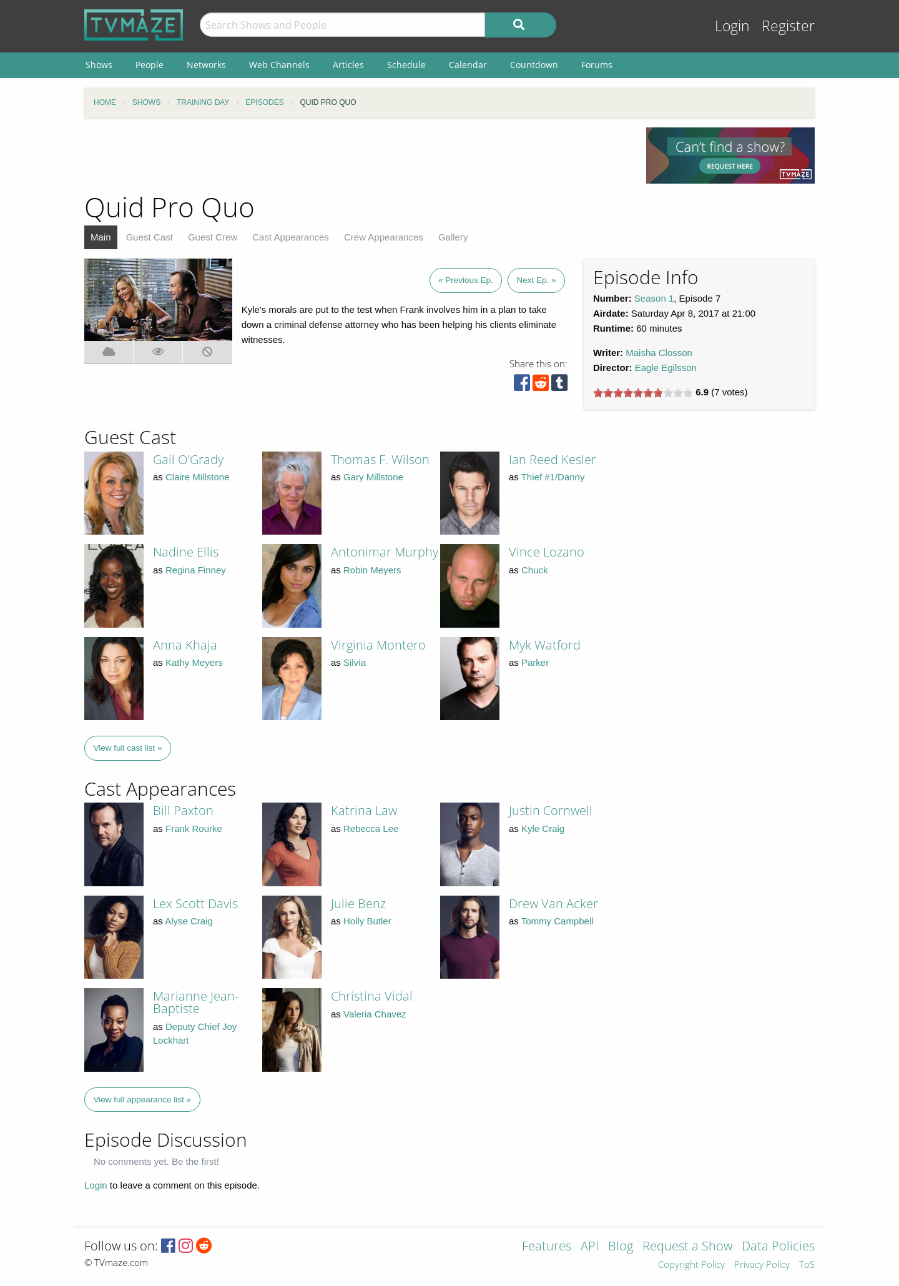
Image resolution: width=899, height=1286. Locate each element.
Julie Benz (358, 903)
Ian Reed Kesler (552, 459)
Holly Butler (367, 921)
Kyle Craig (542, 828)
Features (546, 1247)
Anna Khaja (185, 644)
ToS (807, 1265)
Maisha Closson (659, 352)
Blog (620, 1247)
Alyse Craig (189, 921)
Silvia (354, 662)
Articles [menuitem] (348, 65)
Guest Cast (149, 237)
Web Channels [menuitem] (279, 65)
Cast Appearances (290, 237)
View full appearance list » (143, 1099)
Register (788, 26)
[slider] (643, 393)
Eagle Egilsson (666, 367)
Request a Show (687, 1247)
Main (101, 237)
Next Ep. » (536, 280)
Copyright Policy (691, 1265)
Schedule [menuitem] (406, 65)
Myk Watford (545, 644)
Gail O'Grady (188, 459)
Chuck (534, 570)
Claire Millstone (197, 477)
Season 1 (654, 298)
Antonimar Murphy (384, 551)
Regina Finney (195, 570)
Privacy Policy (762, 1265)
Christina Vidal (372, 995)
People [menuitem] (149, 65)
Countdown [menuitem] (534, 65)
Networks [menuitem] (206, 65)
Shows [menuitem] (99, 65)
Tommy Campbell (557, 921)
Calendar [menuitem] (468, 65)
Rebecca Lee (370, 828)
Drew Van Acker (553, 903)
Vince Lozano (546, 551)
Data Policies (778, 1247)
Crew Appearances (383, 237)
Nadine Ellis (186, 551)
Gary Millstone (373, 477)
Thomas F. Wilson (380, 459)
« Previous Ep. (465, 280)
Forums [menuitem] (596, 65)
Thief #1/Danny (553, 477)
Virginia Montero (378, 644)
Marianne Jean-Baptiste (195, 1002)
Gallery (453, 237)
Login (732, 26)
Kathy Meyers (194, 662)
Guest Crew (212, 237)
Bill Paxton (183, 810)
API (590, 1247)
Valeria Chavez (374, 1014)
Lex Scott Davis (195, 903)
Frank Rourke (193, 828)
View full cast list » (128, 748)
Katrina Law (364, 810)
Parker (535, 662)
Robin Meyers (372, 570)
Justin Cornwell (550, 810)
